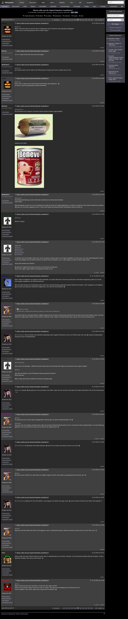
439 (86, 19)
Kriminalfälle (42, 6)
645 (96, 19)
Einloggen (116, 24)
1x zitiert (96, 272)
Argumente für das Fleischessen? (115, 73)
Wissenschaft (15, 6)
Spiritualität (53, 6)
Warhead (4, 106)
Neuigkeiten (90, 2)
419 (69, 19)
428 (75, 19)
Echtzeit (22, 2)
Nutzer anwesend (115, 11)
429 (78, 19)
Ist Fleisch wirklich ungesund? (115, 67)
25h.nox (4, 51)
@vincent (17, 54)
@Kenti (17, 584)
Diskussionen (32, 2)
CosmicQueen (6, 303)
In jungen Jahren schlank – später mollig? (115, 51)
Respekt (55, 12)
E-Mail (76, 12)
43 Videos (49, 15)
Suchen (75, 15)
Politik (25, 6)
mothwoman (5, 580)
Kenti (3, 553)
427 (72, 19)
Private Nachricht (6, 41)
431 (83, 19)
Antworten (67, 15)
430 (81, 19)
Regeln (18, 614)
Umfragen (103, 6)
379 (67, 19)
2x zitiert (96, 605)
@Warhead (18, 198)
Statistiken (62, 2)
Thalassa (4, 276)
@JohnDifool (18, 254)
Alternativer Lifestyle (115, 39)
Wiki (80, 2)
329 (64, 19)
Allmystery (9, 2)
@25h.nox (18, 27)
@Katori (17, 370)
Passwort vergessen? (115, 27)
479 (89, 19)
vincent (4, 23)
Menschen (5, 6)
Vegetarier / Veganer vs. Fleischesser (115, 45)
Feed (72, 12)
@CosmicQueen (19, 252)
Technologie (77, 6)
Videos (52, 2)
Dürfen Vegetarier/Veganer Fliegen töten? (115, 79)
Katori (4, 331)
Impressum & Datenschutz (8, 614)
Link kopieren (5, 43)
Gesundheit (49, 12)
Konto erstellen (116, 30)
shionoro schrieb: (22, 309)
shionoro (4, 214)
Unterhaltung (113, 6)
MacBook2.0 (5, 64)
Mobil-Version (24, 614)
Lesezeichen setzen (7, 45)
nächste (100, 19)
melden (102, 47)
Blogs (43, 2)
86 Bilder (40, 15)
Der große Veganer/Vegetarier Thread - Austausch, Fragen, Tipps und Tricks (115, 59)
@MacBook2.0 (19, 109)
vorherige (56, 19)
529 (91, 19)
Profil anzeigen (6, 39)
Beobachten (57, 15)
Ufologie (86, 6)
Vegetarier (60, 12)
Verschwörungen (64, 6)
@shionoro (18, 390)
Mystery (33, 6)
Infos (81, 15)
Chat (72, 2)
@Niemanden (19, 251)
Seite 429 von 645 (8, 19)
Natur (94, 6)
